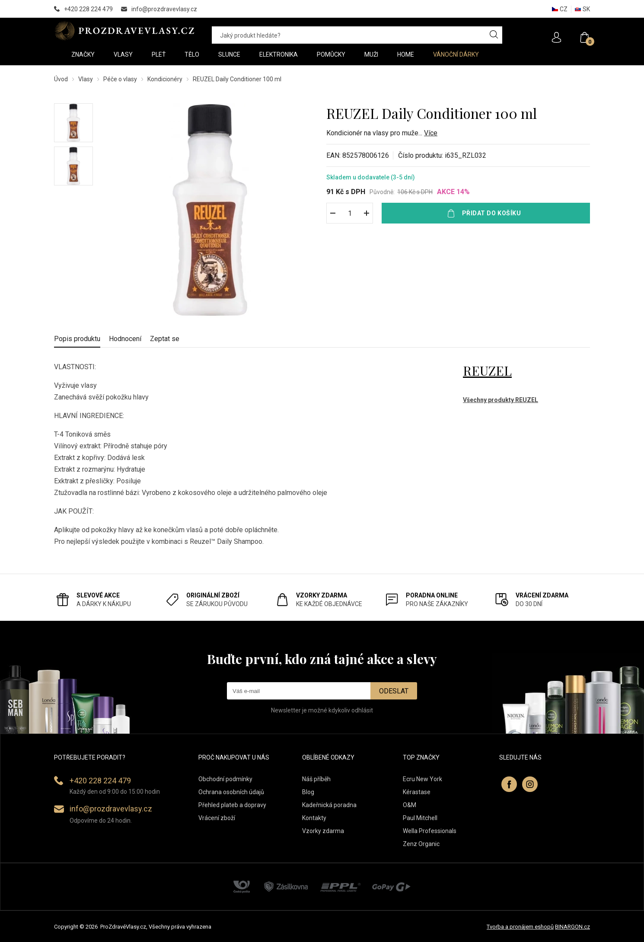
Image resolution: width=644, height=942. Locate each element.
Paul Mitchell (420, 817)
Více (430, 133)
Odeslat (393, 691)
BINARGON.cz (572, 926)
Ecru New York (422, 779)
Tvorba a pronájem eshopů (520, 926)
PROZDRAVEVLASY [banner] (124, 31)
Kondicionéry (164, 79)
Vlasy (85, 79)
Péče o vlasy (120, 79)
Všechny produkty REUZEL (500, 399)
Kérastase (416, 792)
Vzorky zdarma (323, 830)
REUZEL (487, 370)
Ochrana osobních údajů (231, 792)
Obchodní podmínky (225, 779)
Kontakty (314, 817)
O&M (409, 804)
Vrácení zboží (216, 817)
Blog (308, 792)
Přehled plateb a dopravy (232, 804)
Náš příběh (316, 779)
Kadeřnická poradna (329, 804)
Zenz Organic (421, 843)
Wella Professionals (429, 830)
